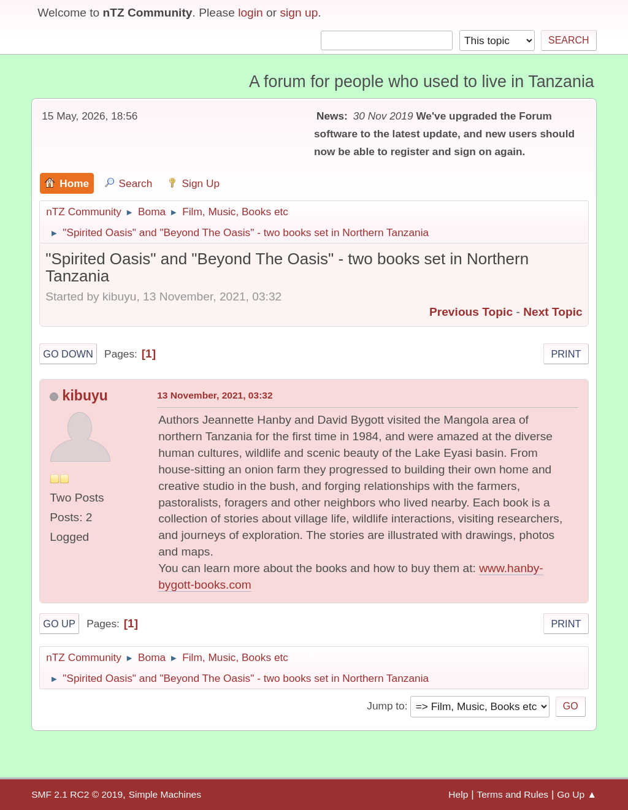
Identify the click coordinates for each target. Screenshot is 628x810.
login (250, 12)
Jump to (385, 706)
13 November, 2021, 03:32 (214, 395)
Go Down (68, 353)
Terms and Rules (512, 794)
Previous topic (471, 311)
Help (458, 794)
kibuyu (85, 395)
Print (566, 353)
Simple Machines (165, 794)
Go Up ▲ (577, 794)
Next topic (553, 311)
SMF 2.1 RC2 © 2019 (77, 794)
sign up (299, 12)
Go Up (59, 623)
